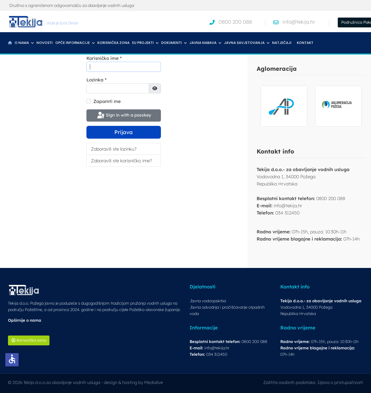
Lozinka (96, 79)
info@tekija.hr (298, 22)
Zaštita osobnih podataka (289, 382)
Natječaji (281, 42)
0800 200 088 (235, 22)
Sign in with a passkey (123, 115)
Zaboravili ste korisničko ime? (121, 160)
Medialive (153, 382)
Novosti (44, 42)
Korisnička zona (113, 42)
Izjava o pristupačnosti (340, 382)
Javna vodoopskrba (208, 300)
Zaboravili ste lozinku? (113, 149)
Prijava (123, 132)
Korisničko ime (104, 58)
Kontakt (305, 42)
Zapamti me (107, 101)
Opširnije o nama (24, 320)
